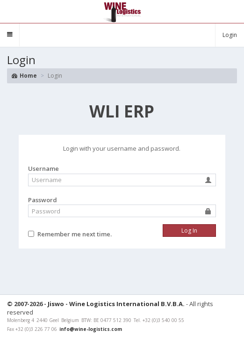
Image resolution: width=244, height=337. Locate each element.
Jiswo (56, 304)
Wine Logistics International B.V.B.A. (127, 304)
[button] (10, 34)
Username (43, 168)
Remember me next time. (74, 234)
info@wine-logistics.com (90, 329)
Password (42, 200)
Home (24, 76)
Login (229, 35)
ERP (121, 111)
